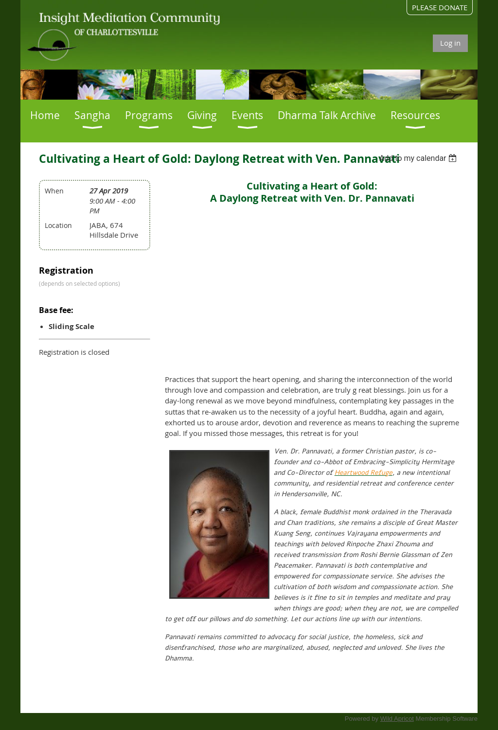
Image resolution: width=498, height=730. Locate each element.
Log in (450, 43)
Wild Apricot (397, 718)
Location (58, 225)
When (54, 190)
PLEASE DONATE (439, 7)
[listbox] (419, 158)
